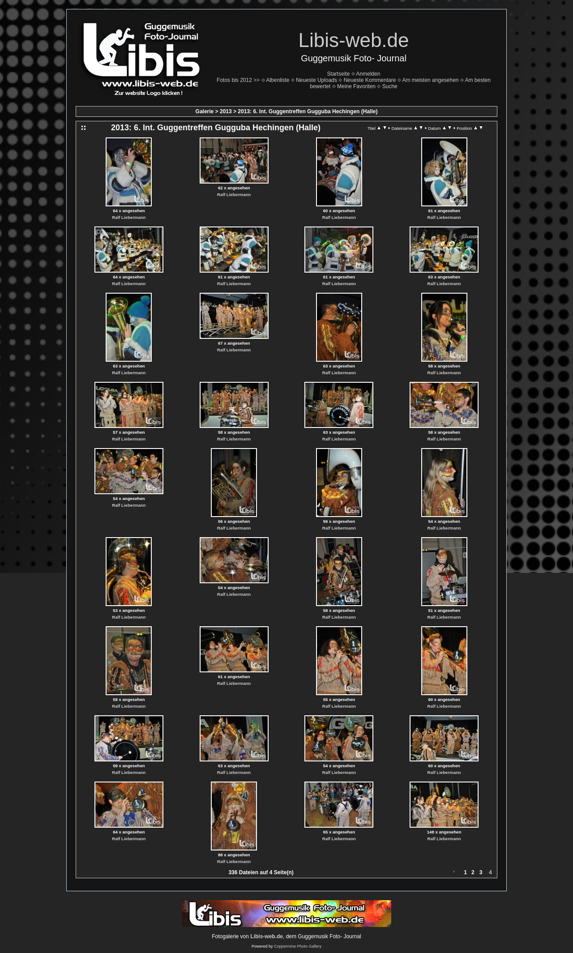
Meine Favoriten (356, 86)
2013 (226, 111)
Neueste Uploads (316, 80)
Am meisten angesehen (430, 80)
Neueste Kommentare (370, 80)
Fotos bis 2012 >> (238, 80)
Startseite (338, 74)
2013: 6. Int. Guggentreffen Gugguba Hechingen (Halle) (307, 111)
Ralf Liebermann (128, 217)
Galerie (205, 111)
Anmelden (368, 74)
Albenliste (277, 80)
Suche (390, 86)
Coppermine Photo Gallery (297, 946)
